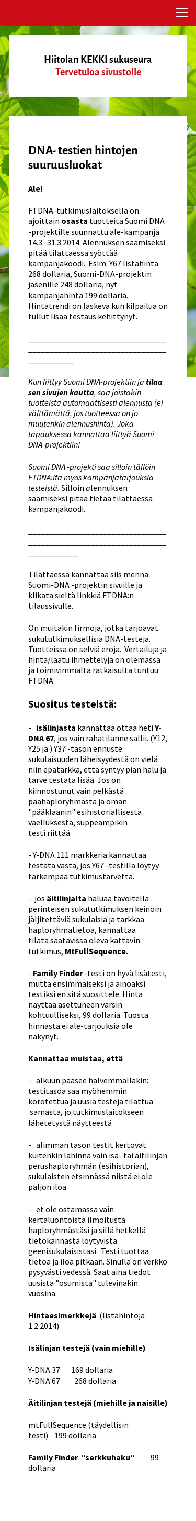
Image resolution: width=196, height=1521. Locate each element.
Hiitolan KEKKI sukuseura (98, 59)
